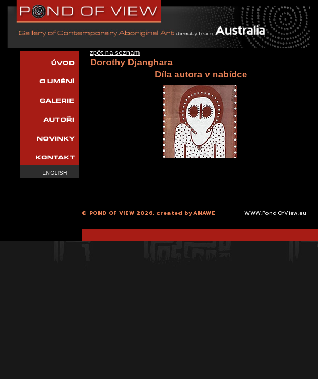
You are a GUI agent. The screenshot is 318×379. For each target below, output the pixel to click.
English (54, 173)
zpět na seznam (115, 52)
